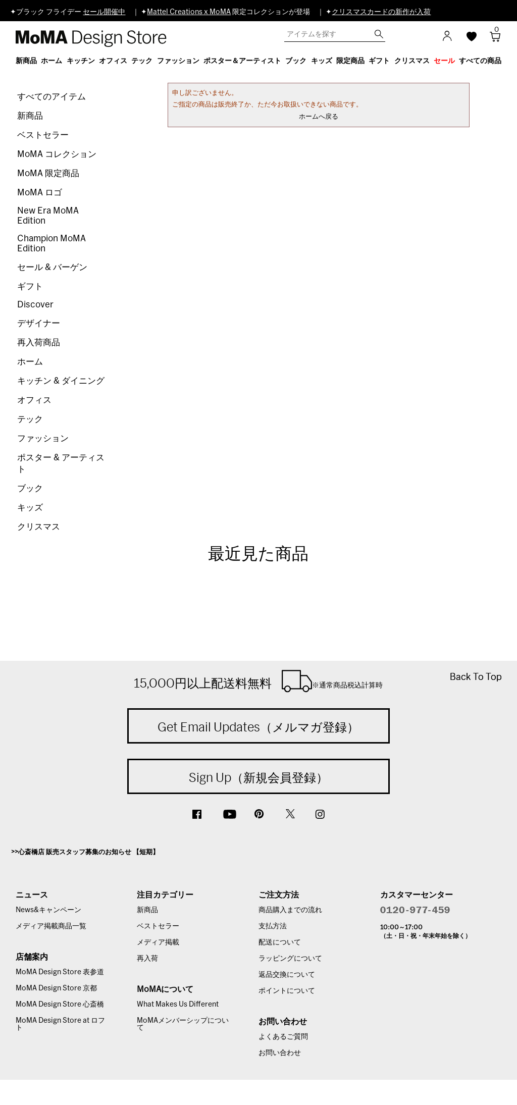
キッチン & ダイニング (61, 381)
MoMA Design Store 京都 (56, 988)
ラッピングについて (290, 958)
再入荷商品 (38, 342)
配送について (279, 942)
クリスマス (38, 526)
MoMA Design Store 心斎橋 (60, 1004)
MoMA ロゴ (39, 192)
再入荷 (147, 958)
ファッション (43, 438)
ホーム (30, 361)
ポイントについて (286, 990)
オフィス (34, 400)
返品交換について (286, 974)
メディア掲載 (158, 942)
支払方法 (272, 926)
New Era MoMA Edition (48, 215)
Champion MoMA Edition (51, 243)
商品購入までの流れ (290, 910)
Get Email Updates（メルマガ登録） (258, 727)
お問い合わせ (279, 1053)
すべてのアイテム (51, 96)
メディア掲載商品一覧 (51, 926)
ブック (30, 488)
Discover (35, 304)
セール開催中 (104, 12)
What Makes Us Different (178, 1004)
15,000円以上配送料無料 (258, 681)
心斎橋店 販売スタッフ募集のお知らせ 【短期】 (88, 852)
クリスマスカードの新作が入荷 (381, 12)
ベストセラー (43, 135)
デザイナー (38, 323)
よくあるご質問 (283, 1036)
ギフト (30, 286)
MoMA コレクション (56, 154)
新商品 (30, 116)
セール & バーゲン (52, 267)
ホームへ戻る (318, 117)
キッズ (30, 507)
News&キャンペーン (48, 910)
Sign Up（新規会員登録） (258, 777)
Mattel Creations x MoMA (189, 12)
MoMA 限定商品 (48, 173)
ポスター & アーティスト (61, 463)
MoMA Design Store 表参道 (60, 972)
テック (30, 419)
